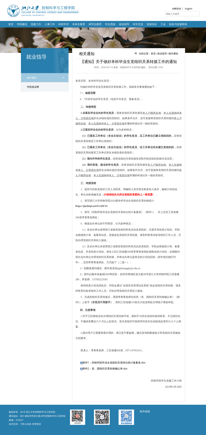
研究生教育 (95, 24)
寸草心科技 (25, 424)
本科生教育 (78, 24)
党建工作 (36, 24)
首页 (10, 24)
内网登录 (176, 8)
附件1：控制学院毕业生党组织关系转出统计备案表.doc (114, 362)
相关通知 (32, 77)
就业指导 (124, 24)
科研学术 (63, 24)
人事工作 (50, 24)
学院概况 (22, 24)
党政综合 (152, 24)
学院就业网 (33, 86)
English (188, 8)
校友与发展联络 (178, 24)
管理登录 (36, 424)
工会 (163, 24)
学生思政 (110, 24)
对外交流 (138, 24)
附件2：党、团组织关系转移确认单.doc (105, 368)
